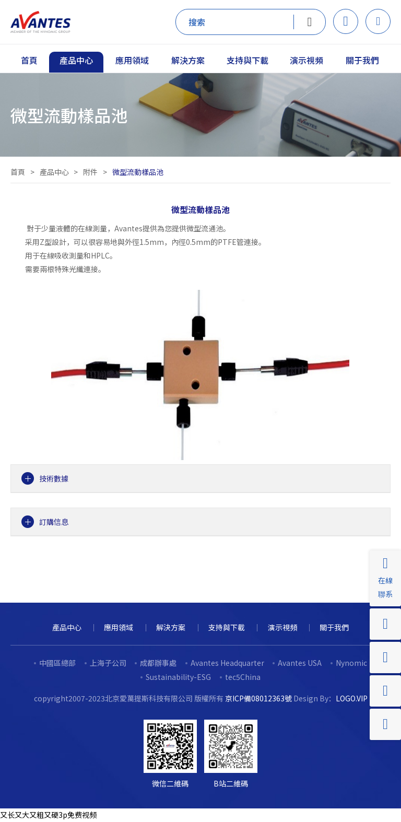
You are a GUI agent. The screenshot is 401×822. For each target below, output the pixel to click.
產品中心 (54, 172)
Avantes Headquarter (227, 662)
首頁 (17, 172)
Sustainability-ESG (178, 677)
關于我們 (334, 627)
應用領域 (118, 627)
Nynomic (351, 662)
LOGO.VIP (352, 698)
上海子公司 (108, 662)
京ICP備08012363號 (258, 698)
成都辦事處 (158, 662)
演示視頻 (282, 627)
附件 (90, 172)
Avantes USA (300, 662)
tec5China (243, 677)
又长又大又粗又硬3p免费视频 (48, 814)
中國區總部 (57, 662)
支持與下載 (226, 627)
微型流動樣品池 (137, 172)
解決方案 (170, 627)
